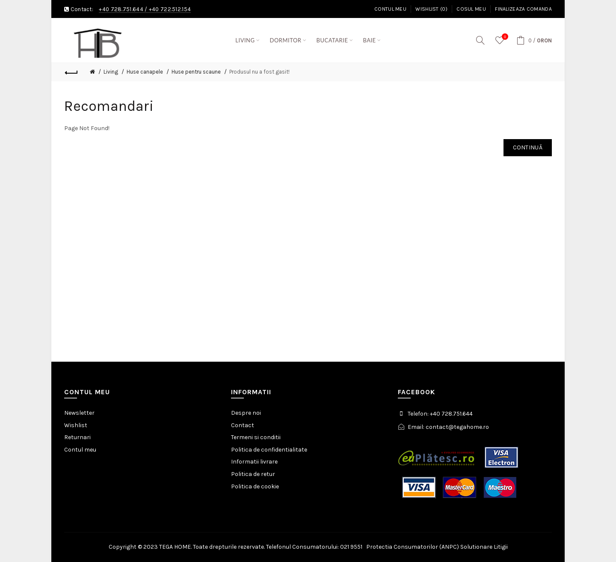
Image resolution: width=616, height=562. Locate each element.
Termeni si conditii (256, 437)
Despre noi (246, 412)
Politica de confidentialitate (269, 449)
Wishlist (75, 425)
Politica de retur (253, 474)
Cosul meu (471, 9)
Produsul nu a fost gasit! (259, 71)
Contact (242, 425)
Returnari (77, 437)
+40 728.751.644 (121, 9)
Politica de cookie (255, 486)
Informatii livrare (254, 461)
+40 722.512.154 (170, 9)
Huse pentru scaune (196, 71)
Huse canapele (145, 71)
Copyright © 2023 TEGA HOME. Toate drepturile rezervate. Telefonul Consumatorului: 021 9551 (237, 546)
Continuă (527, 147)
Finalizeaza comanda (523, 9)
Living (111, 71)
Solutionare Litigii (484, 546)
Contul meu (390, 9)
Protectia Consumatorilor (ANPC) (412, 546)
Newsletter (79, 412)
